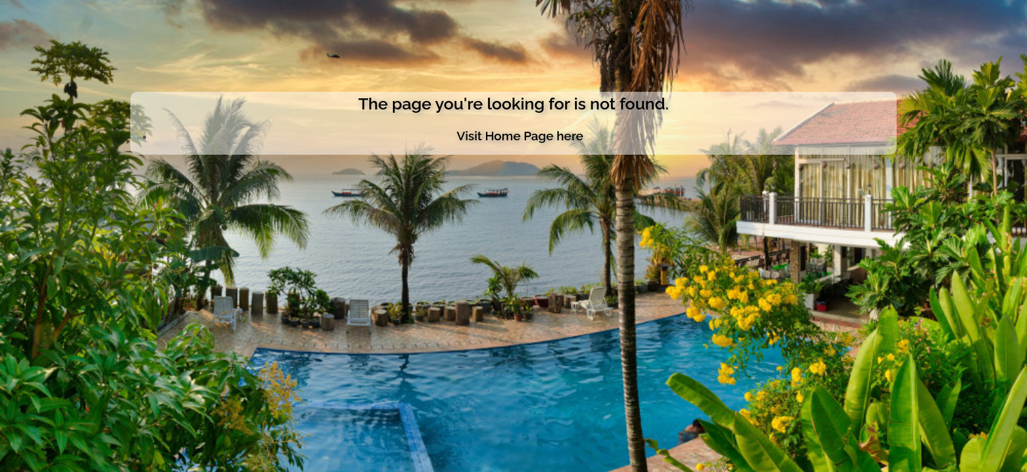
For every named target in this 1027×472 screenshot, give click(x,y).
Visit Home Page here (520, 135)
